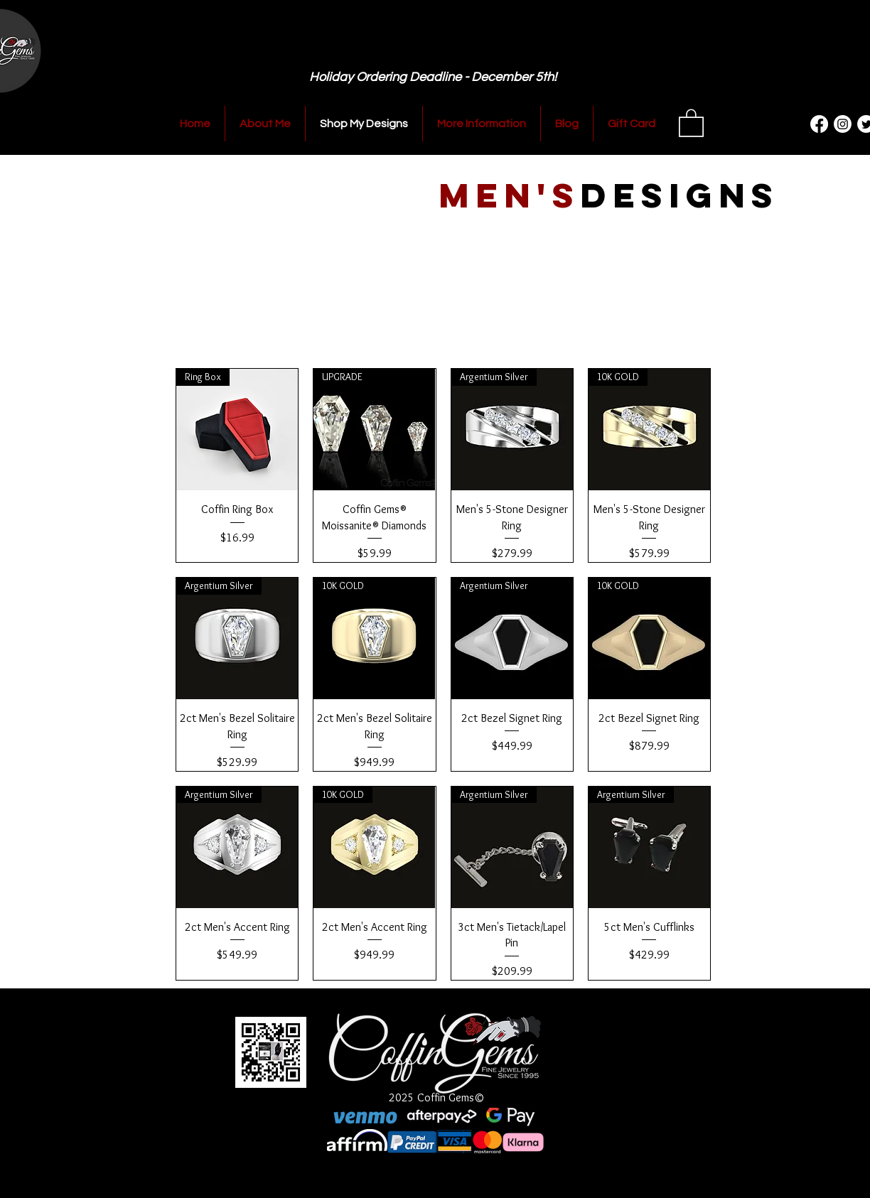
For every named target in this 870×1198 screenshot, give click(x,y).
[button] (691, 122)
